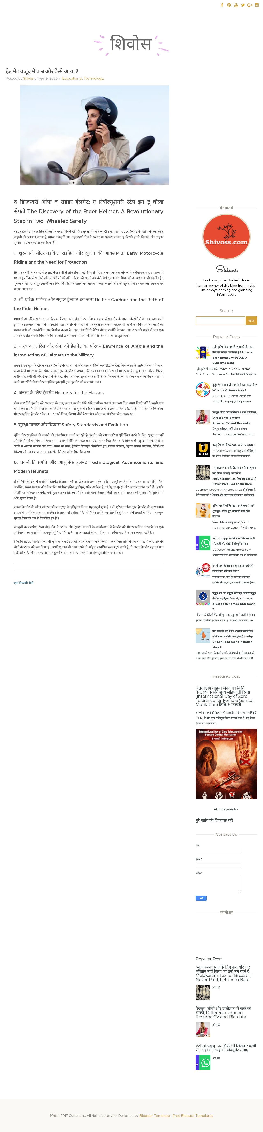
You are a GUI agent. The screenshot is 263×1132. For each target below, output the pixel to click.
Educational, (73, 78)
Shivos (28, 78)
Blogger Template (155, 1116)
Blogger (219, 809)
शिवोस (131, 46)
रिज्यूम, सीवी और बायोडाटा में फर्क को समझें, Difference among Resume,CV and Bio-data (234, 418)
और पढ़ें (216, 987)
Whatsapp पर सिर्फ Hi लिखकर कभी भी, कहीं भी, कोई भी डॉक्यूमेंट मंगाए (226, 1047)
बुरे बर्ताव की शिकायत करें (214, 820)
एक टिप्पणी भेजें (23, 583)
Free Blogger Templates (193, 1116)
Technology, (94, 78)
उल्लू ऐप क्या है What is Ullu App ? (234, 444)
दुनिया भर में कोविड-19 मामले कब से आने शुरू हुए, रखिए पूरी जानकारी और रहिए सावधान (233, 511)
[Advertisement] (226, 134)
